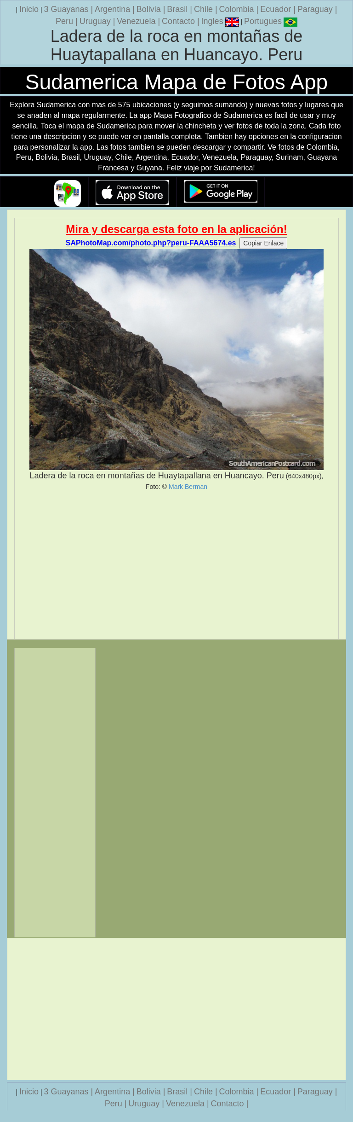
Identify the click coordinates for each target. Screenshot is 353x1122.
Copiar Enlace (263, 243)
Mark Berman (188, 486)
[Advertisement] (176, 564)
